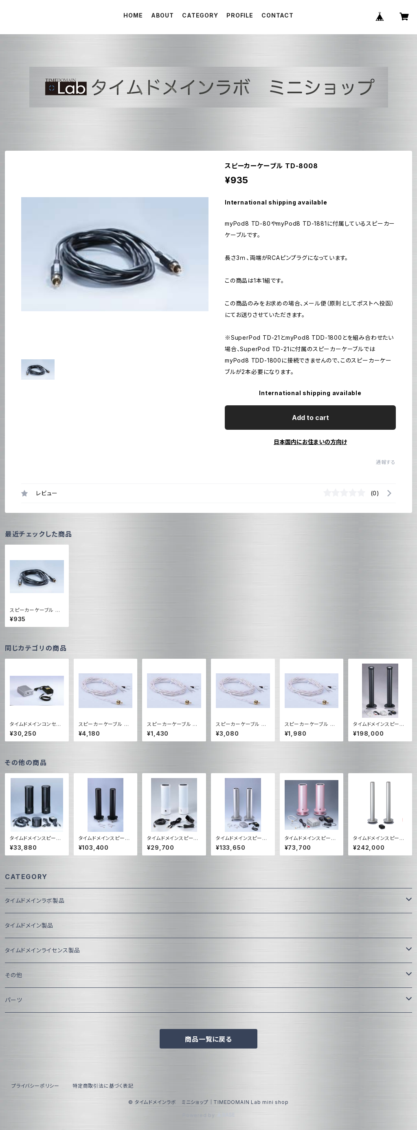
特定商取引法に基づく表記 (103, 1086)
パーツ (13, 999)
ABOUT (162, 15)
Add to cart (310, 417)
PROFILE (239, 15)
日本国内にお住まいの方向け (310, 441)
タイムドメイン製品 (29, 925)
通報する (386, 462)
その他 (13, 975)
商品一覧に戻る (208, 1039)
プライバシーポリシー (35, 1086)
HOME (133, 15)
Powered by (208, 1115)
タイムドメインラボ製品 (35, 900)
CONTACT (277, 15)
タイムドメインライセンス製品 (42, 950)
